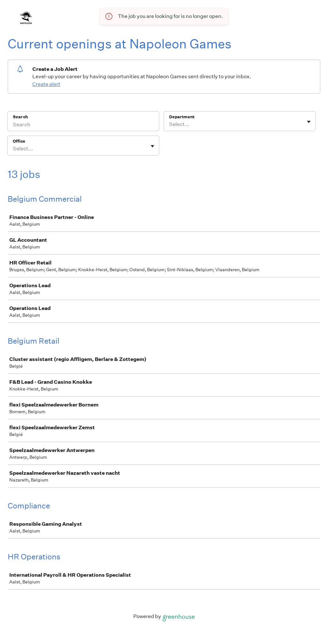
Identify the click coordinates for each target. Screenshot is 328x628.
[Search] (83, 125)
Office (19, 141)
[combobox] (169, 124)
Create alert (46, 84)
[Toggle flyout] (309, 122)
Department (181, 117)
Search (20, 117)
